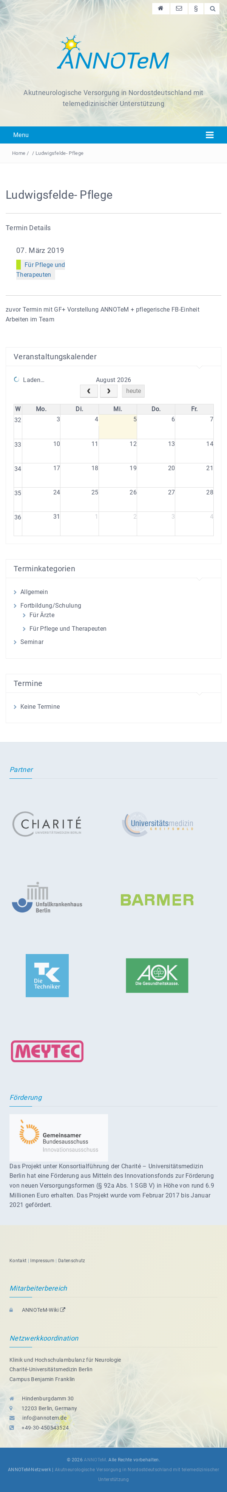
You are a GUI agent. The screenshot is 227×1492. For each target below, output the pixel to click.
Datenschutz (71, 1260)
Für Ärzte (41, 615)
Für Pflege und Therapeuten (68, 628)
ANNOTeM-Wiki (37, 1310)
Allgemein (34, 592)
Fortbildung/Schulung (50, 605)
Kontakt (17, 1260)
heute (133, 390)
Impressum (42, 1260)
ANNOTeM (95, 1459)
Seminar (31, 641)
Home (18, 153)
